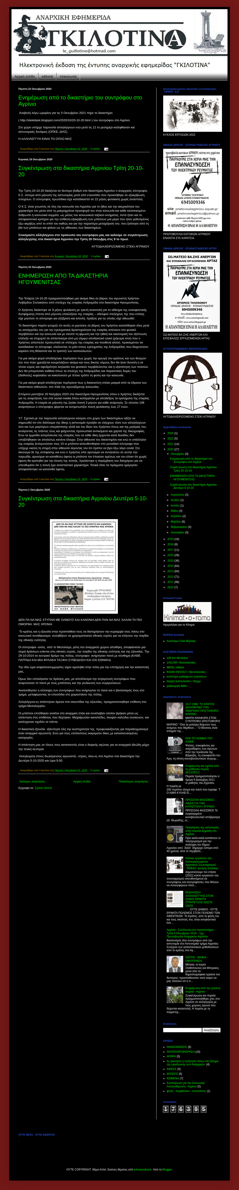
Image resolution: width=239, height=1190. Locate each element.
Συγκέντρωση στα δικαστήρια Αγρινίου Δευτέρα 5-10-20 (193, 486)
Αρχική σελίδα (25, 76)
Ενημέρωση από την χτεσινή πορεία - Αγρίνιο (202, 990)
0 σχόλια (95, 148)
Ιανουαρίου (178, 532)
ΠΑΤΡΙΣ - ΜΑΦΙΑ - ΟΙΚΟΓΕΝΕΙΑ (196, 959)
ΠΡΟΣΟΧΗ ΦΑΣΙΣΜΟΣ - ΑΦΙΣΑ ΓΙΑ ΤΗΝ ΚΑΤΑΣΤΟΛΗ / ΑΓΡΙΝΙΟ (200, 803)
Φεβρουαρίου (179, 527)
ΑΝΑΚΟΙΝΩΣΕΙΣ (177, 1047)
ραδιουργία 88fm (177, 686)
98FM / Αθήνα (175, 667)
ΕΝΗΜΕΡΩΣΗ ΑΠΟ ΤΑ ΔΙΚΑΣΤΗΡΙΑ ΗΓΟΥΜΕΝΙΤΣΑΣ (192, 477)
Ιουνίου (175, 505)
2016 (171, 555)
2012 (171, 576)
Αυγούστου (178, 494)
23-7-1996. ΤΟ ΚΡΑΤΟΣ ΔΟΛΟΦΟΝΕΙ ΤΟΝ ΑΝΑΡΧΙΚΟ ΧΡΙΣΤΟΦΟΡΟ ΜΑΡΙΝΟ (202, 709)
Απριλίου (176, 516)
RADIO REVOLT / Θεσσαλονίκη (186, 672)
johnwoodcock (142, 1169)
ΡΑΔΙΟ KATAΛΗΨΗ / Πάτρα (184, 681)
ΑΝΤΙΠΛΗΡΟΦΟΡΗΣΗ (181, 1051)
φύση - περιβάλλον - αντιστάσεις (186, 1091)
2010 (171, 587)
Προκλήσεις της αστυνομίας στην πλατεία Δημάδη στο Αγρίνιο (202, 831)
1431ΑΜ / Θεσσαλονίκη (181, 662)
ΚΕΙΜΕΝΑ (173, 1078)
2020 (171, 449)
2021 (171, 444)
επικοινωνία (68, 76)
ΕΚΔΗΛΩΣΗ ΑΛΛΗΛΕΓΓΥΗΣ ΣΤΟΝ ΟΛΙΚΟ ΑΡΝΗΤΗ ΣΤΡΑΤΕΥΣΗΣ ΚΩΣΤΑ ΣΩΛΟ (199, 899)
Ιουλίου (175, 500)
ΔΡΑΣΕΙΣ (172, 1073)
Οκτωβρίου (178, 454)
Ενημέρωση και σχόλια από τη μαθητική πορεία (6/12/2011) (202, 769)
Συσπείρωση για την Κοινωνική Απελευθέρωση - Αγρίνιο (186, 1084)
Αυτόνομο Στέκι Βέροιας (181, 641)
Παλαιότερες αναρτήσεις (133, 781)
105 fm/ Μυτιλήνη (177, 658)
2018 (171, 544)
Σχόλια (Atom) (43, 788)
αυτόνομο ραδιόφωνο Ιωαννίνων (186, 676)
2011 (171, 582)
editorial (47, 76)
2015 (171, 560)
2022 (171, 438)
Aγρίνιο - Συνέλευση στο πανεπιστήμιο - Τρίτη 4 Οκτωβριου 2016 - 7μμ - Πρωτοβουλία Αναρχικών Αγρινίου (191, 933)
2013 (171, 571)
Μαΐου (175, 510)
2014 (171, 566)
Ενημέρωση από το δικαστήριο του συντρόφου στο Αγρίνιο (191, 460)
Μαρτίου (176, 521)
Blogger (167, 1169)
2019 (171, 539)
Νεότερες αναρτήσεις (32, 781)
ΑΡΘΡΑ (171, 1056)
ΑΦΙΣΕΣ (171, 1069)
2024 (171, 433)
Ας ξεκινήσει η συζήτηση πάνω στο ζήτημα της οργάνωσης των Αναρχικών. (192, 1063)
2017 (171, 549)
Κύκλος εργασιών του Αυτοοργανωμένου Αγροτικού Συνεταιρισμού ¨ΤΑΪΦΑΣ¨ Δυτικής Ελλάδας (201, 863)
